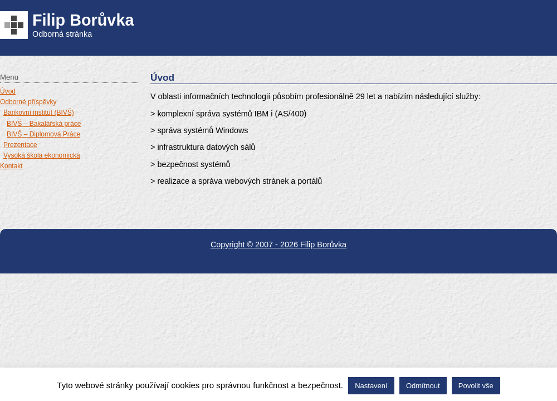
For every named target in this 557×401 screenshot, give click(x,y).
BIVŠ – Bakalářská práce (44, 124)
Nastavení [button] (371, 386)
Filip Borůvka (83, 20)
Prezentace (20, 145)
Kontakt (11, 166)
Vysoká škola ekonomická (41, 155)
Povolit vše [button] (476, 386)
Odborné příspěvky (28, 102)
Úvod (8, 91)
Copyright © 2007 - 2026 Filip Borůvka (278, 244)
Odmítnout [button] (423, 386)
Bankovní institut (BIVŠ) (38, 112)
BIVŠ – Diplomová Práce (43, 134)
